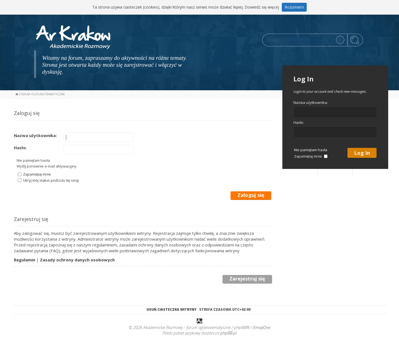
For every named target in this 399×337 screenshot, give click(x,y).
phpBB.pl (228, 333)
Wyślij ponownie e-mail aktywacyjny (46, 166)
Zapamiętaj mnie (34, 174)
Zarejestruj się (247, 279)
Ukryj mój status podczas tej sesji (48, 180)
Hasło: (20, 147)
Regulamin (24, 260)
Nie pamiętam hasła (33, 160)
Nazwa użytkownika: (35, 135)
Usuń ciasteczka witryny (171, 309)
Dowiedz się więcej (262, 7)
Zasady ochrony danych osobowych (77, 260)
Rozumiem (294, 7)
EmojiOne (261, 327)
